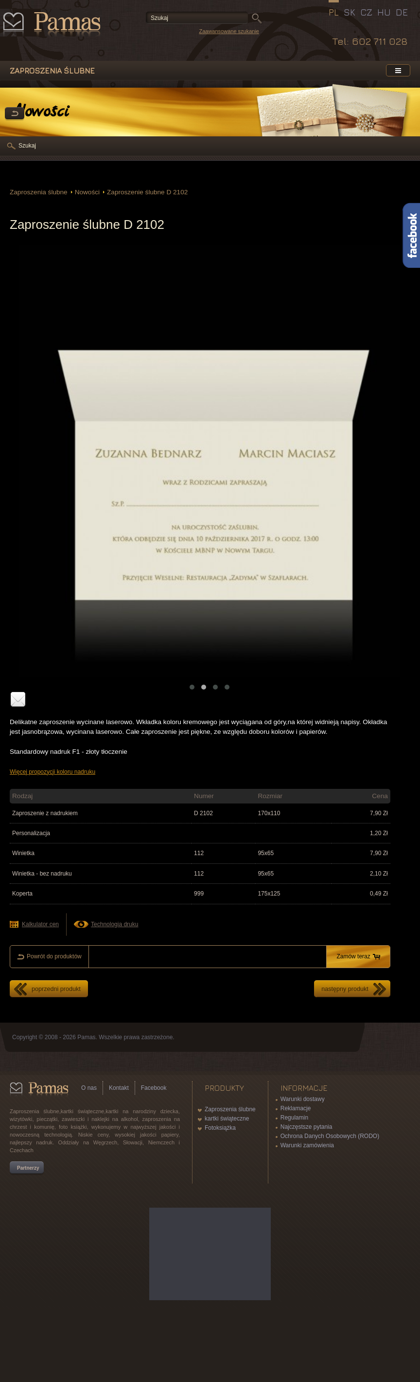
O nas (89, 1087)
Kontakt (119, 1087)
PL (334, 12)
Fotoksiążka (220, 1127)
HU (384, 12)
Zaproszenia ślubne (39, 192)
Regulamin (294, 1117)
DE (402, 12)
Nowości (87, 192)
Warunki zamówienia (307, 1145)
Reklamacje (295, 1108)
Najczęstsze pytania (306, 1126)
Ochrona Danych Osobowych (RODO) (329, 1136)
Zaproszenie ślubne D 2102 (147, 192)
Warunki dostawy (302, 1099)
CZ (366, 12)
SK (349, 12)
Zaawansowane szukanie (229, 31)
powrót (14, 114)
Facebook (154, 1087)
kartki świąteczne (227, 1118)
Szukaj (27, 145)
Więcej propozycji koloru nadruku (52, 771)
